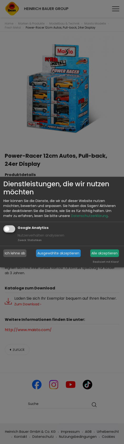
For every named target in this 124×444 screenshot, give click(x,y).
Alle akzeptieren (104, 253)
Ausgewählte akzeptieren (58, 253)
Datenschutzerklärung (89, 215)
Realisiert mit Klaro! (106, 262)
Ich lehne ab (15, 253)
